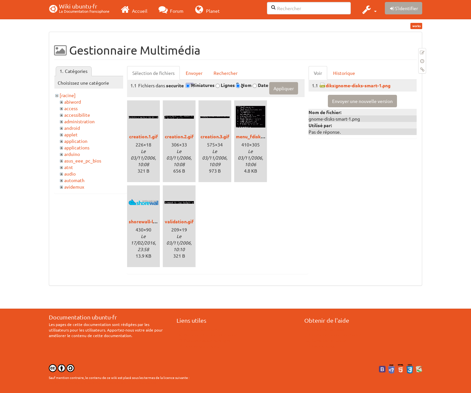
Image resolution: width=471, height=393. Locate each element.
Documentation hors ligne (204, 340)
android (72, 128)
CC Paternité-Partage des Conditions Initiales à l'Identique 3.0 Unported (103, 382)
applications (76, 147)
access (71, 108)
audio (70, 174)
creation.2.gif (179, 136)
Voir (318, 73)
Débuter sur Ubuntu (198, 329)
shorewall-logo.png (149, 221)
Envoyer (194, 73)
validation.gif (179, 221)
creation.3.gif (214, 136)
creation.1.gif (143, 136)
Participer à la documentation (207, 334)
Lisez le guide (320, 346)
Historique (344, 73)
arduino (72, 154)
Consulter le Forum (325, 340)
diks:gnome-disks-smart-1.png (358, 85)
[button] (369, 9)
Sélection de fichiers (153, 73)
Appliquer (283, 88)
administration (79, 121)
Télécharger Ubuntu (198, 346)
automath (74, 180)
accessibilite (77, 115)
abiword (72, 102)
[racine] (68, 95)
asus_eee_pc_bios (82, 160)
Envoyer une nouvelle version (362, 101)
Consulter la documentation (333, 334)
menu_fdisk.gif (252, 136)
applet (71, 134)
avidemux (74, 187)
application (75, 141)
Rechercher (225, 73)
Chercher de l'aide (324, 329)
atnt (68, 167)
